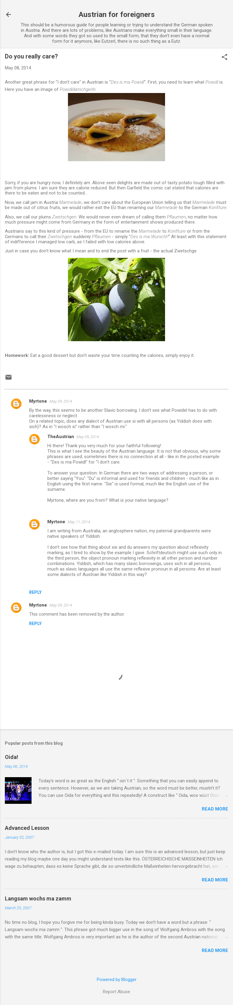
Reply (35, 592)
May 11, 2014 (79, 522)
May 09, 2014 (60, 401)
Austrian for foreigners (117, 14)
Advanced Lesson (27, 828)
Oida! (11, 757)
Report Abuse (116, 991)
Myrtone (38, 401)
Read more (215, 809)
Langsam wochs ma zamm (38, 898)
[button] (224, 57)
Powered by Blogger (117, 979)
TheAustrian (60, 436)
